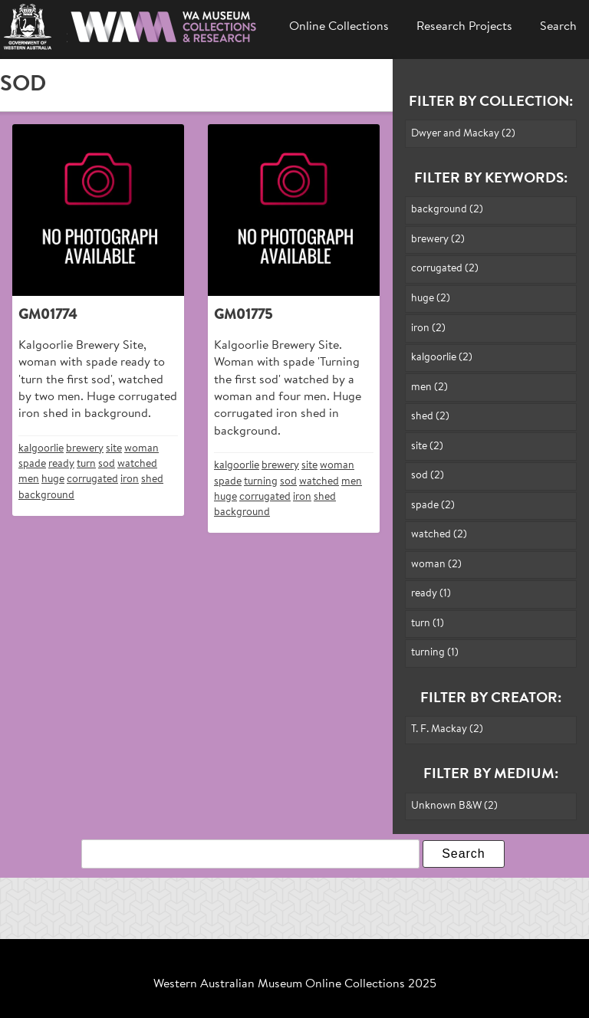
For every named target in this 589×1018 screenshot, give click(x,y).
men (28, 479)
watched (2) (439, 534)
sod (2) (427, 475)
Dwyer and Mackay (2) (463, 134)
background (46, 495)
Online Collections (339, 27)
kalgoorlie (41, 449)
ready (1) (431, 593)
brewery (85, 449)
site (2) (427, 446)
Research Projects (464, 27)
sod (106, 464)
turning (261, 482)
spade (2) (433, 505)
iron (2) (428, 328)
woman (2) (436, 564)
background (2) (447, 209)
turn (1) (427, 623)
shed (152, 479)
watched (137, 464)
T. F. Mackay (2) (447, 729)
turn (86, 464)
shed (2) (430, 416)
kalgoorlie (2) (441, 357)
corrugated (92, 479)
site (114, 449)
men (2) (429, 387)
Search (558, 27)
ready (61, 464)
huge (52, 479)
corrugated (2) (445, 268)
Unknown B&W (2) (454, 806)
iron (129, 479)
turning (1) (435, 652)
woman (141, 449)
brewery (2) (438, 239)
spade (32, 464)
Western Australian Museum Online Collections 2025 (294, 984)
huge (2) (430, 298)
